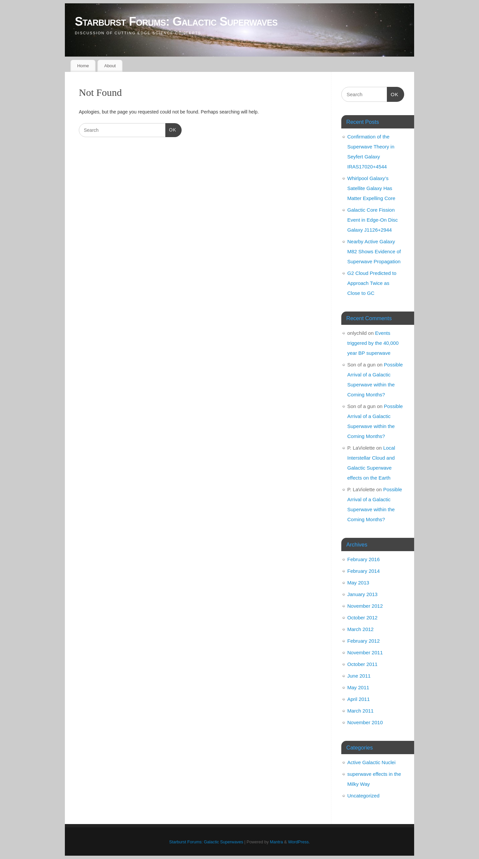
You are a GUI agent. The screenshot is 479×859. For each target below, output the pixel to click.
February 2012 (363, 641)
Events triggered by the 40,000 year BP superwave (373, 343)
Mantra (276, 842)
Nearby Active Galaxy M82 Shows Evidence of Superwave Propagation (374, 251)
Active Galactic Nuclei (371, 762)
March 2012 (360, 629)
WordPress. (299, 842)
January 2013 (362, 594)
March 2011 (360, 711)
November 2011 (365, 652)
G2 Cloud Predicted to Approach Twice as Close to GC (372, 283)
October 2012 (362, 617)
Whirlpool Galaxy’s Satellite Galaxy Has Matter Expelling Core (371, 188)
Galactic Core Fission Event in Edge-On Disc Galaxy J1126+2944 (372, 220)
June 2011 (359, 676)
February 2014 (363, 571)
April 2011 (358, 699)
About (110, 65)
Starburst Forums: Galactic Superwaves (176, 21)
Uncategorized (363, 795)
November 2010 (365, 722)
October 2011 (362, 664)
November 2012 (365, 606)
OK (170, 130)
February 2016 (363, 559)
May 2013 (358, 582)
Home (83, 65)
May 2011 (358, 687)
